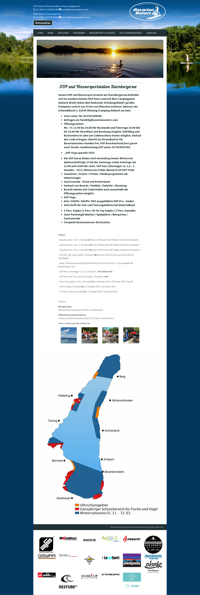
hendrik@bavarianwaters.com (76, 17)
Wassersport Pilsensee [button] (102, 32)
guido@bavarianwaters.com (75, 9)
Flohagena (140, 527)
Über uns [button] (151, 32)
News (50, 32)
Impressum (159, 527)
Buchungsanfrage (43, 22)
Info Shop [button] (63, 32)
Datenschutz (149, 527)
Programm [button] (79, 32)
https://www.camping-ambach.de (74, 323)
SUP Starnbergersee (131, 32)
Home (40, 32)
